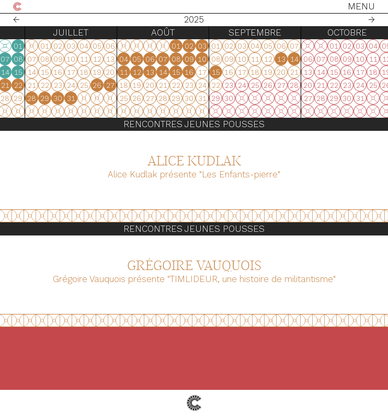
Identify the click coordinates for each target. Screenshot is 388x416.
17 (103, 85)
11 (116, 72)
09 (90, 72)
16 (89, 85)
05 (128, 59)
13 (142, 72)
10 (102, 72)
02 (89, 59)
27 (11, 98)
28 (23, 98)
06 (142, 59)
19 (128, 85)
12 (129, 72)
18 (115, 85)
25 (116, 98)
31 (63, 98)
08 (168, 59)
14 (155, 72)
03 (102, 59)
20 (142, 85)
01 (168, 46)
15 (168, 72)
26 (128, 98)
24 (103, 98)
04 (115, 59)
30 (49, 98)
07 (155, 59)
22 (168, 85)
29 (36, 98)
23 (90, 98)
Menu (361, 6)
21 (155, 85)
